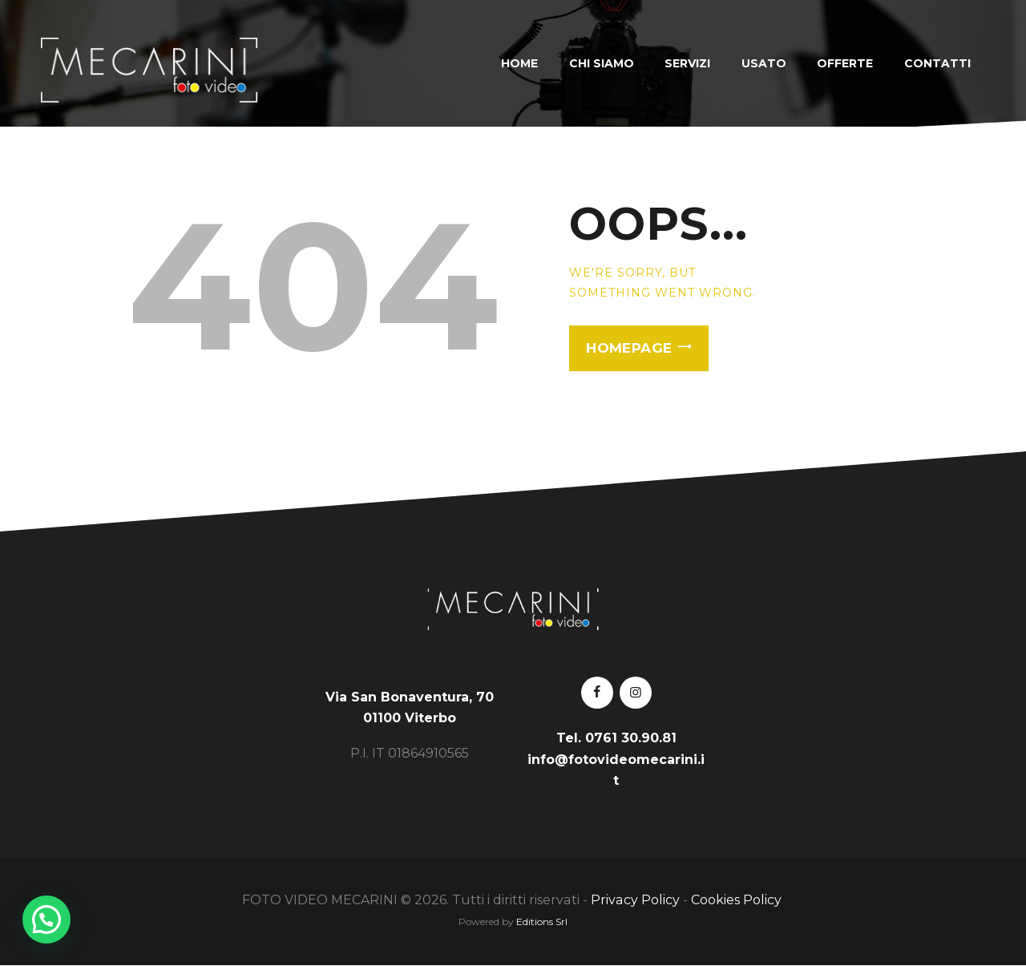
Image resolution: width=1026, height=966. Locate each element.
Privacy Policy (635, 899)
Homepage (629, 348)
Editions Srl (542, 921)
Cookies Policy (738, 899)
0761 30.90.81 (631, 738)
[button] (46, 919)
